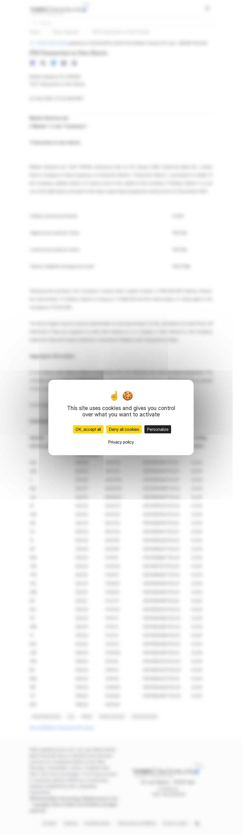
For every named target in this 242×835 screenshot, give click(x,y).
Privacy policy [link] (121, 442)
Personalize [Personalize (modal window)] (158, 429)
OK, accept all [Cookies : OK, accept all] (88, 429)
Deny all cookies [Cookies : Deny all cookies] (124, 429)
